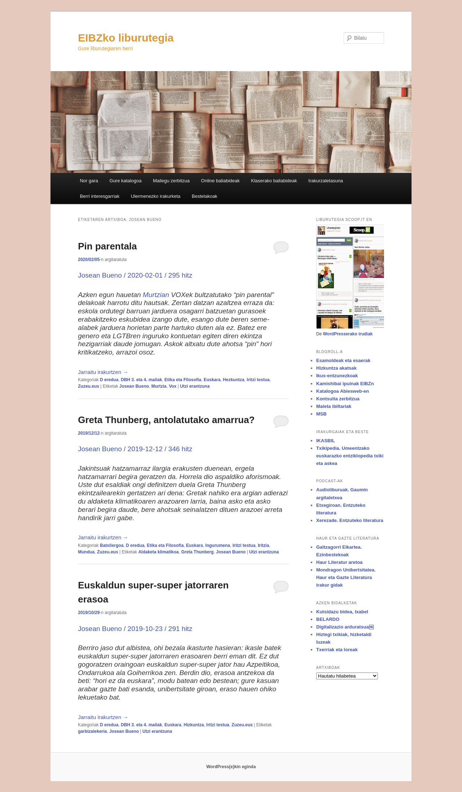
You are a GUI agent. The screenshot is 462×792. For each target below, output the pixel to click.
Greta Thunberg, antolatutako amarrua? (166, 419)
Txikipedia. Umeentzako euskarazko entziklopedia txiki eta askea (349, 455)
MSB (321, 414)
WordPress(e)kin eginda (231, 766)
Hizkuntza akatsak (336, 368)
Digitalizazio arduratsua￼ (345, 627)
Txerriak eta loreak (337, 649)
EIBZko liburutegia (126, 38)
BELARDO (327, 619)
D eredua (109, 379)
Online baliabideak (220, 180)
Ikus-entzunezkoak (337, 375)
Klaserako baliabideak (274, 180)
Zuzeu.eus (88, 386)
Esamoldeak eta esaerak (343, 360)
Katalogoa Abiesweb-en (342, 391)
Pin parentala (107, 246)
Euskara (212, 379)
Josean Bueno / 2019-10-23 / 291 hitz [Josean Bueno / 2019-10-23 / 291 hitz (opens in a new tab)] (135, 628)
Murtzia (158, 386)
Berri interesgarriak (99, 196)
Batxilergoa (111, 545)
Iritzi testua (258, 379)
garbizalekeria (92, 731)
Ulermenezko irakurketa (155, 196)
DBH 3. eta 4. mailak (141, 379)
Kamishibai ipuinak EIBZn (345, 383)
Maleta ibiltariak (334, 406)
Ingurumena (217, 545)
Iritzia (263, 545)
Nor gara (89, 180)
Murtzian (156, 295)
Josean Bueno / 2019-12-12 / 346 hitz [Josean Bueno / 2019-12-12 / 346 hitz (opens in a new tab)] (135, 449)
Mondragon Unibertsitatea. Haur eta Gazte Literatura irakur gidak (346, 577)
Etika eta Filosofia (182, 379)
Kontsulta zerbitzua (337, 398)
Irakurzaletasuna (325, 180)
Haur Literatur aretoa (339, 562)
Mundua (86, 551)
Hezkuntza (233, 379)
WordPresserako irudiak (348, 333)
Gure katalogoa (125, 180)
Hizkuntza (194, 724)
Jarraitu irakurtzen (103, 372)
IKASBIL (325, 440)
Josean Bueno (134, 386)
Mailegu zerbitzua (171, 180)
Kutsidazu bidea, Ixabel (342, 611)
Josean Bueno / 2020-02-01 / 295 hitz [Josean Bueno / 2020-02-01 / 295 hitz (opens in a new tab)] (135, 275)
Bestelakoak (204, 196)
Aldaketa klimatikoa (158, 551)
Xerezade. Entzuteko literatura (349, 520)
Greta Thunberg (197, 551)
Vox (172, 386)
